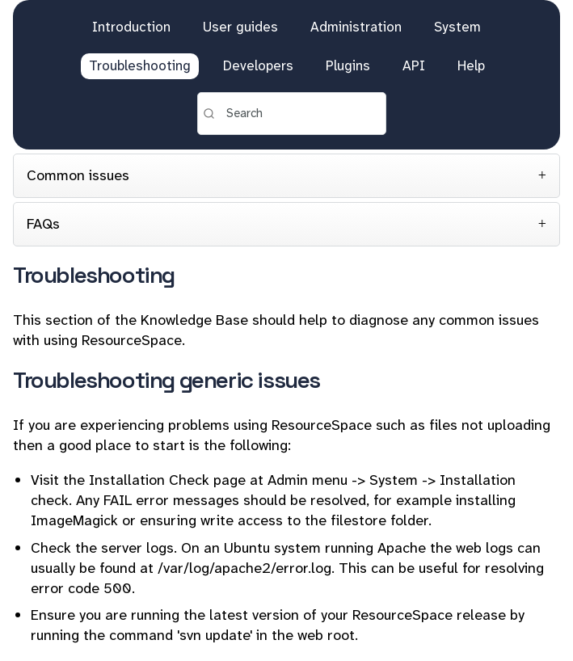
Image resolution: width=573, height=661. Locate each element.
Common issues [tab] (78, 175)
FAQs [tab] (43, 224)
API (413, 65)
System (457, 27)
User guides (240, 27)
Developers (258, 65)
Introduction (131, 27)
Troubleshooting (140, 65)
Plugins (348, 65)
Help (471, 65)
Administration (356, 27)
